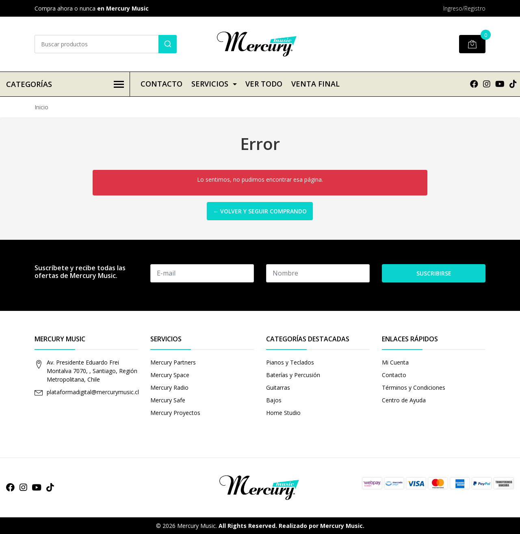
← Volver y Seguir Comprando (260, 211)
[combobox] (106, 44)
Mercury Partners (173, 362)
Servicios (209, 84)
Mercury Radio (169, 387)
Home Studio (283, 413)
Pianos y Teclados (290, 362)
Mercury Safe (167, 400)
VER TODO (263, 84)
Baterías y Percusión (293, 375)
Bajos (274, 400)
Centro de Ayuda (404, 400)
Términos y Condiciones (413, 387)
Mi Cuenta (395, 362)
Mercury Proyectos (175, 413)
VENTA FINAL (315, 84)
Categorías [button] (65, 84)
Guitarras (278, 387)
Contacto (161, 84)
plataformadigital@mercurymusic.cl (93, 392)
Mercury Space (169, 375)
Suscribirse (433, 273)
